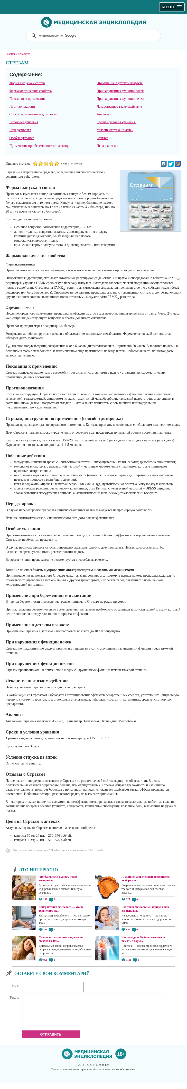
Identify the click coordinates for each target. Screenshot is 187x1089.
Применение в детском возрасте (120, 83)
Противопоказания (22, 106)
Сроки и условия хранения (116, 122)
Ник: (15, 986)
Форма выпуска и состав (27, 83)
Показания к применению (27, 99)
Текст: (14, 997)
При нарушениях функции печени (121, 99)
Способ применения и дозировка (32, 114)
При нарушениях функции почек (120, 91)
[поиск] (94, 35)
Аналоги (103, 114)
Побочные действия (23, 122)
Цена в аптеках (107, 146)
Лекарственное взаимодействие (119, 106)
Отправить (50, 1040)
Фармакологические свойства (30, 91)
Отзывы (102, 138)
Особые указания (21, 138)
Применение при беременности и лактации (40, 146)
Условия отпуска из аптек (115, 130)
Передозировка (20, 130)
